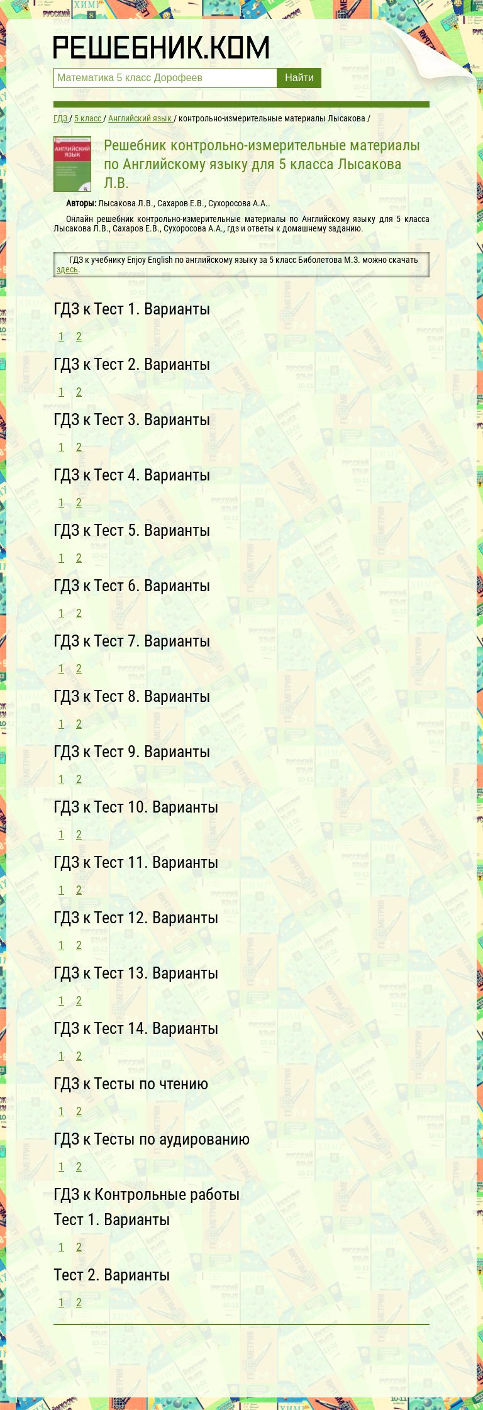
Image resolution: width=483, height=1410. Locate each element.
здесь (67, 269)
